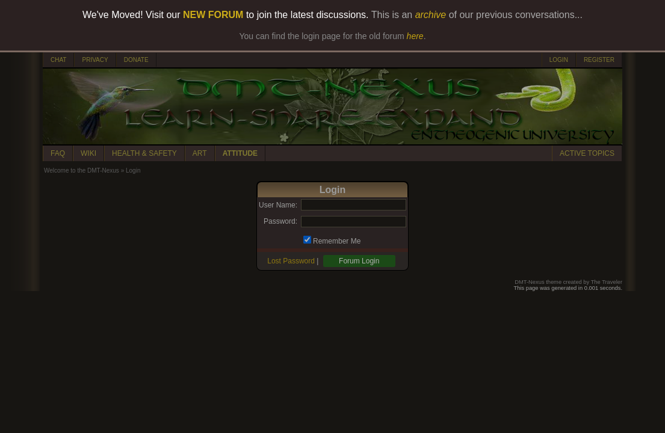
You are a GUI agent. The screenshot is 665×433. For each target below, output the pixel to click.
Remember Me (336, 241)
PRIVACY (95, 60)
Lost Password (291, 261)
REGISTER (599, 60)
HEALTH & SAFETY (144, 153)
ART (200, 153)
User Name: (278, 205)
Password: (280, 221)
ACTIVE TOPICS (587, 153)
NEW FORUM (213, 15)
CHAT (58, 60)
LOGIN (558, 60)
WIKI (88, 153)
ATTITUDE (240, 153)
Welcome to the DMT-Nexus (81, 170)
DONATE (136, 60)
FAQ (58, 153)
